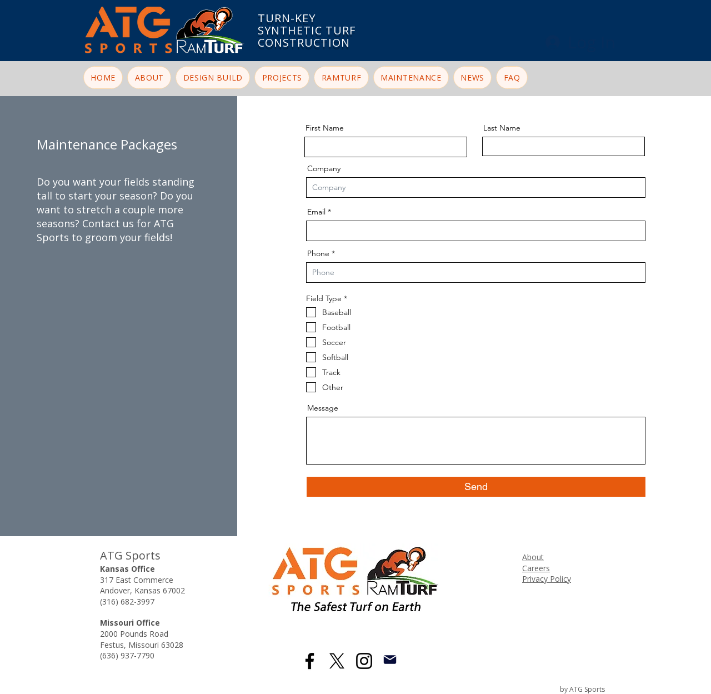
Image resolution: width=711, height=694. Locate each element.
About (533, 557)
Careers (536, 568)
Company (324, 168)
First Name (325, 128)
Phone (318, 253)
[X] (337, 661)
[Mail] (390, 659)
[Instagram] (364, 661)
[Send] (476, 487)
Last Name (501, 128)
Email (316, 212)
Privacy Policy (546, 578)
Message (322, 408)
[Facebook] (310, 661)
